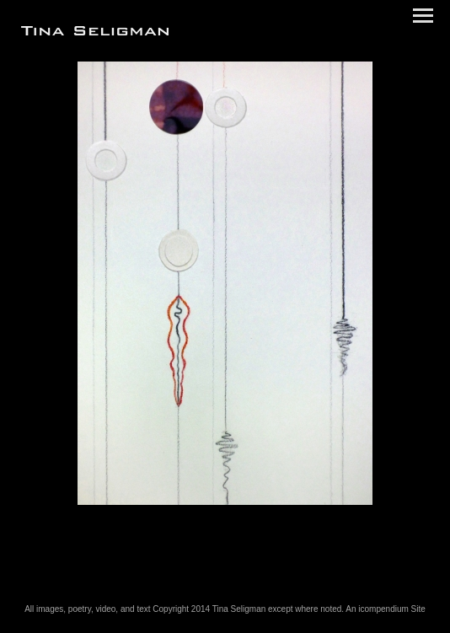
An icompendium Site (386, 609)
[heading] (95, 32)
